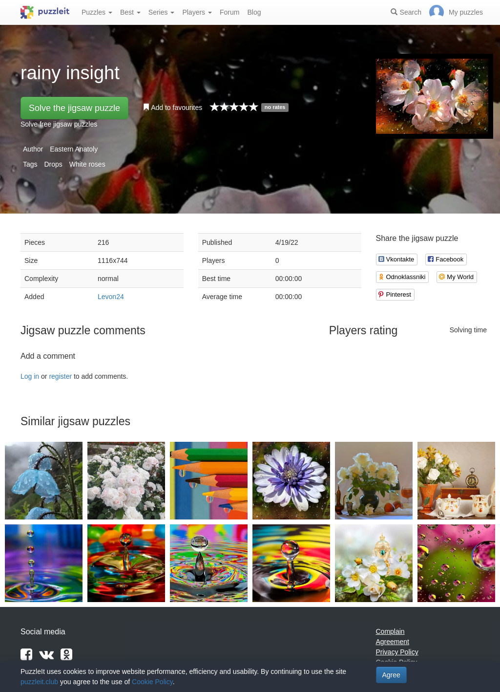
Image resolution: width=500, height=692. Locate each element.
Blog (254, 12)
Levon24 (111, 297)
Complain (390, 631)
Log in (30, 376)
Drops (53, 164)
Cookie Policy (152, 682)
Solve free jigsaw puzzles (59, 124)
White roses (87, 164)
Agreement (392, 642)
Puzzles (97, 12)
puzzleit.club (39, 682)
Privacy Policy (397, 652)
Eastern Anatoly (74, 149)
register (60, 376)
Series (161, 12)
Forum (229, 12)
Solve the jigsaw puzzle (74, 108)
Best (130, 12)
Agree (391, 675)
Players (197, 12)
